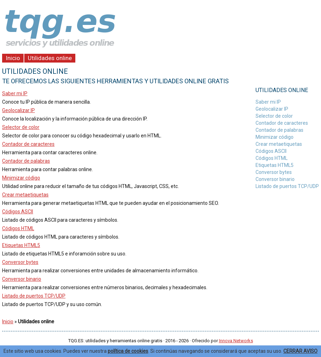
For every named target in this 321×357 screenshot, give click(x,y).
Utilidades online (50, 57)
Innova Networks (236, 340)
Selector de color (20, 127)
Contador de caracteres (28, 144)
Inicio (13, 57)
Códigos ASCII (17, 211)
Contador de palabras (26, 161)
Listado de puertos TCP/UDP (33, 296)
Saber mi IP (14, 93)
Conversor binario (21, 279)
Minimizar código (21, 178)
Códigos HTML (18, 228)
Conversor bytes (20, 262)
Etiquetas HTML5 (21, 245)
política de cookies (128, 351)
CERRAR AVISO (300, 351)
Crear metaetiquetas (25, 194)
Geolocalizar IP (18, 110)
